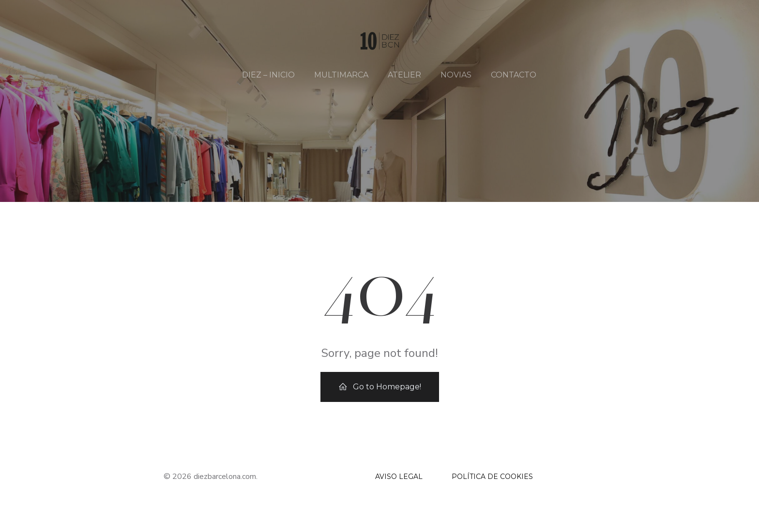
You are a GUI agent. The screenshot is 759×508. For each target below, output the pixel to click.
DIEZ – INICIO (268, 74)
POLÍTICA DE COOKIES (492, 476)
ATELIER (404, 74)
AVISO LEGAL (399, 476)
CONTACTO (513, 74)
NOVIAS (455, 74)
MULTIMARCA (341, 74)
